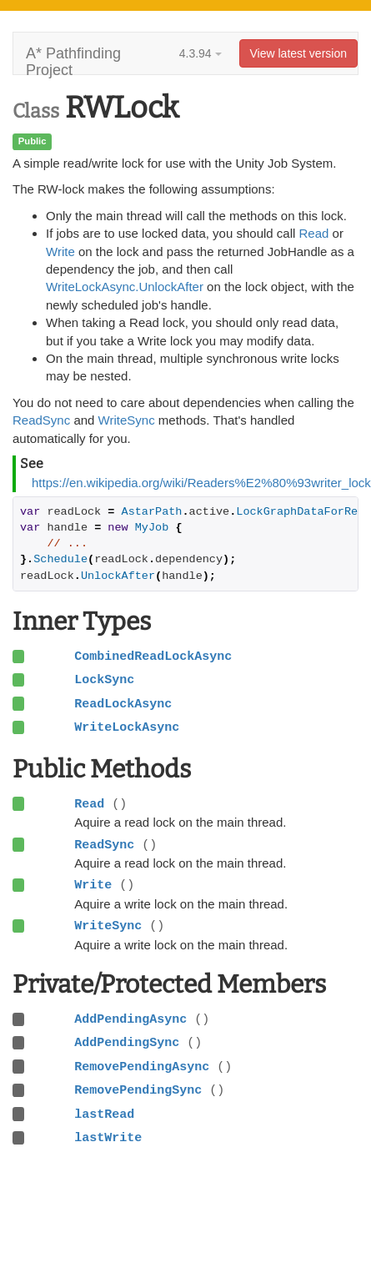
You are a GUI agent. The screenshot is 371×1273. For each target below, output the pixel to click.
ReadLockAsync (123, 704)
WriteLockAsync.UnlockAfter (124, 286)
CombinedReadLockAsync (153, 656)
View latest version (298, 53)
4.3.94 (200, 53)
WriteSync (126, 420)
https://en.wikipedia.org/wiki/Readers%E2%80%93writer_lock (201, 482)
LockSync (104, 680)
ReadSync (41, 420)
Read (314, 233)
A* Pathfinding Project (73, 59)
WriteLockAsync (126, 727)
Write (60, 251)
